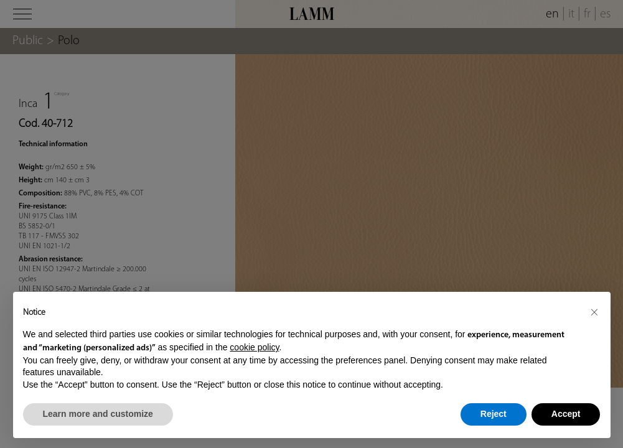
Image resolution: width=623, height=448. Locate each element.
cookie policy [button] (254, 347)
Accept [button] (566, 414)
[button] (594, 312)
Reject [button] (493, 414)
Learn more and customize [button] (98, 414)
